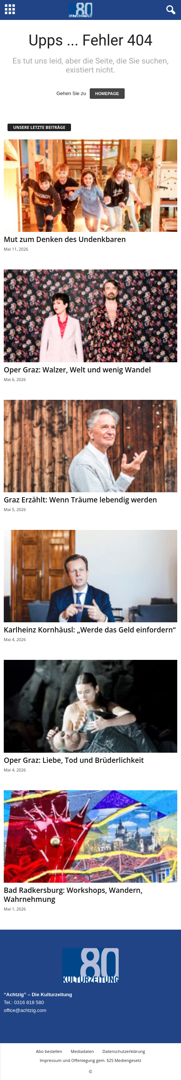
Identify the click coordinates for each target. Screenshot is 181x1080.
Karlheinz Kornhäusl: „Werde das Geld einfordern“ (90, 630)
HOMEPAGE (107, 93)
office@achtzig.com (25, 1010)
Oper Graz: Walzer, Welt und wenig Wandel (77, 370)
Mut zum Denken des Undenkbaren (65, 239)
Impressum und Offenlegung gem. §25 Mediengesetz (90, 1060)
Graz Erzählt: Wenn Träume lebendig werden (80, 500)
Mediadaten (82, 1051)
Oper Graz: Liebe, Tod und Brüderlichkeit (74, 760)
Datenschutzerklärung (124, 1051)
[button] (169, 10)
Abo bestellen (49, 1051)
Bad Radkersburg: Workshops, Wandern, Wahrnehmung (73, 894)
